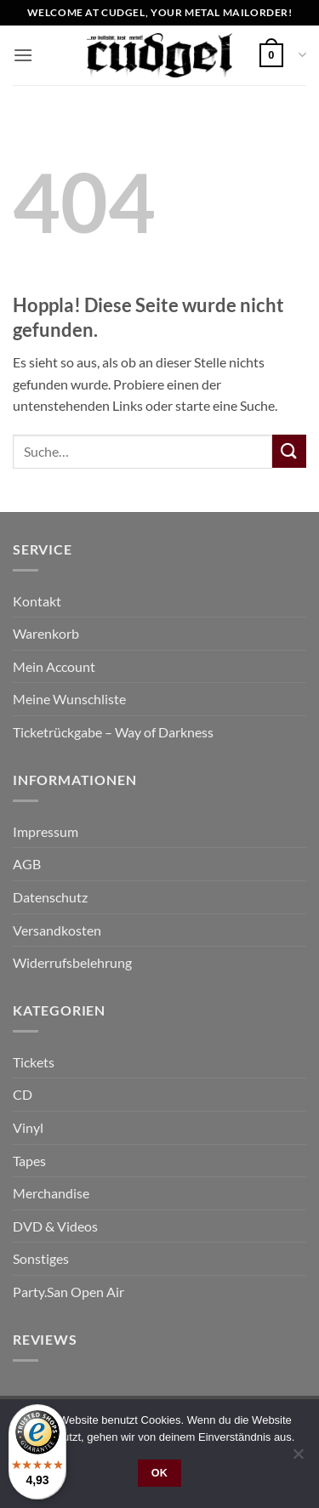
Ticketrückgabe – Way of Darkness (113, 732)
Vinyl (28, 1127)
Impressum (45, 831)
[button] (23, 55)
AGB (27, 864)
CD (22, 1094)
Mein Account (54, 666)
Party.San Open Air (68, 1291)
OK (159, 1473)
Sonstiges (41, 1258)
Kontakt (37, 601)
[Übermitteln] (289, 451)
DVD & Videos (55, 1226)
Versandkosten (57, 930)
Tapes (29, 1160)
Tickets (33, 1062)
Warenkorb (46, 633)
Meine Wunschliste (69, 699)
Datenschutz (50, 897)
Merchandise (51, 1193)
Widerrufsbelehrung (72, 962)
